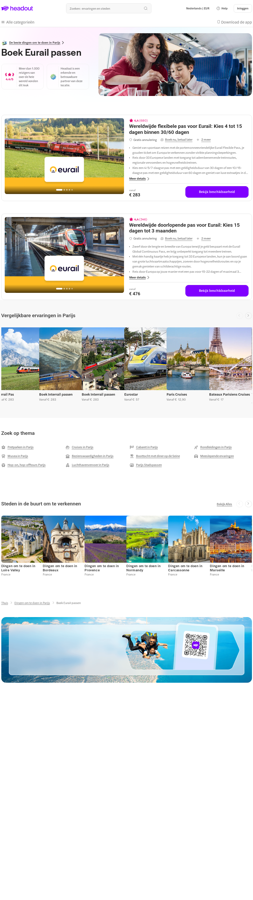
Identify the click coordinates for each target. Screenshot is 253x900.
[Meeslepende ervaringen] (214, 456)
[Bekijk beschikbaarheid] (217, 192)
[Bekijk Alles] (224, 504)
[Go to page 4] (69, 190)
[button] (222, 8)
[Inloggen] (243, 8)
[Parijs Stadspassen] (146, 465)
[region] (64, 156)
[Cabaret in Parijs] (144, 447)
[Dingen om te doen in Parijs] (32, 603)
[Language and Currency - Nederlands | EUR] (198, 8)
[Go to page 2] (64, 190)
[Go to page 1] (59, 190)
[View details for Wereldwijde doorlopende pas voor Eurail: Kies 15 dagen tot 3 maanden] (189, 228)
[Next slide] (248, 315)
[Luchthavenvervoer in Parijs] (87, 465)
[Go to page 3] (67, 190)
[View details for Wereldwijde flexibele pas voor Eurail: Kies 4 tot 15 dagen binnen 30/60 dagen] (189, 129)
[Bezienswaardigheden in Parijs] (90, 456)
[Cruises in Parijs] (79, 447)
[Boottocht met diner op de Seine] (155, 456)
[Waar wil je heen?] (108, 8)
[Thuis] (4, 603)
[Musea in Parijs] (14, 456)
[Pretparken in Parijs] (17, 447)
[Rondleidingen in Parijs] (213, 447)
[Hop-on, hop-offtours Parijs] (23, 465)
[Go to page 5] (72, 189)
